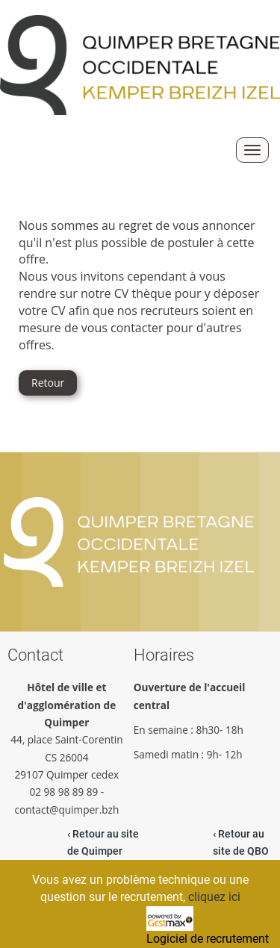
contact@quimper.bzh (67, 809)
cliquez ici (214, 897)
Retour (47, 382)
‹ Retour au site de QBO (241, 842)
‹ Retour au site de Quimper (103, 842)
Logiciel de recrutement (207, 939)
